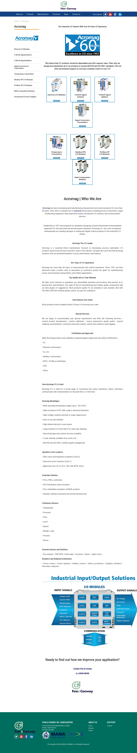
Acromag (46, 208)
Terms (90, 726)
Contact (109, 726)
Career (90, 730)
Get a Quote (97, 14)
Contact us (76, 14)
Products (30, 14)
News (66, 14)
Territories (56, 14)
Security (91, 728)
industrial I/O (79, 211)
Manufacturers (43, 14)
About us (19, 14)
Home (16, 21)
